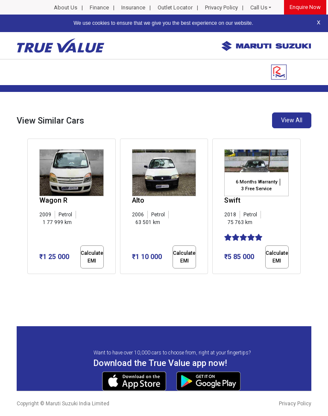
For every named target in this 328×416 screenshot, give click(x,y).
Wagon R (53, 200)
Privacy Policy (221, 7)
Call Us (258, 7)
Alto (138, 200)
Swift (232, 200)
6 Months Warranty (256, 182)
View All (291, 120)
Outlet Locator (175, 7)
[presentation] (32, 208)
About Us (65, 7)
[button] (29, 281)
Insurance (133, 7)
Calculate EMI (92, 257)
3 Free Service (256, 189)
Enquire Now (305, 7)
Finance (99, 7)
